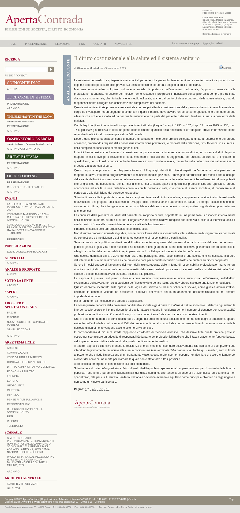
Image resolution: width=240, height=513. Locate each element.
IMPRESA (13, 394)
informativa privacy (143, 507)
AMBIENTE (13, 348)
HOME (12, 43)
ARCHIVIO (13, 89)
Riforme (13, 317)
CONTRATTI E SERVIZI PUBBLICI (27, 362)
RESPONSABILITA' (18, 404)
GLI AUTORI (14, 488)
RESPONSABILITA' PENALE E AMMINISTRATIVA (25, 410)
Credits (132, 499)
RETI (10, 416)
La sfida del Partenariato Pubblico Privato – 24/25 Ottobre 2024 (30, 207)
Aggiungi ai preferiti (212, 43)
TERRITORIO (15, 425)
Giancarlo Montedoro (90, 68)
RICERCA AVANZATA (16, 75)
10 (107, 389)
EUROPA (12, 380)
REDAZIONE (62, 43)
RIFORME (13, 421)
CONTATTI (100, 43)
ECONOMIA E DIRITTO (20, 371)
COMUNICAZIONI (17, 352)
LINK (82, 43)
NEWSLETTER (123, 43)
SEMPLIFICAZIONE (18, 329)
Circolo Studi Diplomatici (25, 187)
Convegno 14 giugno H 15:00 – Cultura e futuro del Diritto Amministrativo (28, 217)
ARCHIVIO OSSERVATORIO (23, 148)
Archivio (13, 167)
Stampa (227, 68)
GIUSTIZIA (13, 390)
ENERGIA (13, 376)
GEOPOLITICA (16, 385)
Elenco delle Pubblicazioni (27, 251)
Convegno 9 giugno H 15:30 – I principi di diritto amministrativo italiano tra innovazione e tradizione (31, 228)
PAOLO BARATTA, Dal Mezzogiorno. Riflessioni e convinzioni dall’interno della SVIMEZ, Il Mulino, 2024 (31, 461)
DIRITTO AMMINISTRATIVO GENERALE (31, 366)
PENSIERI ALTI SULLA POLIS (24, 399)
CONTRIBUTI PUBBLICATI (22, 483)
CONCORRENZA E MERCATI (24, 357)
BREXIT (11, 312)
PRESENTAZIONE (36, 43)
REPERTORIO (15, 239)
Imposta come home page (185, 43)
